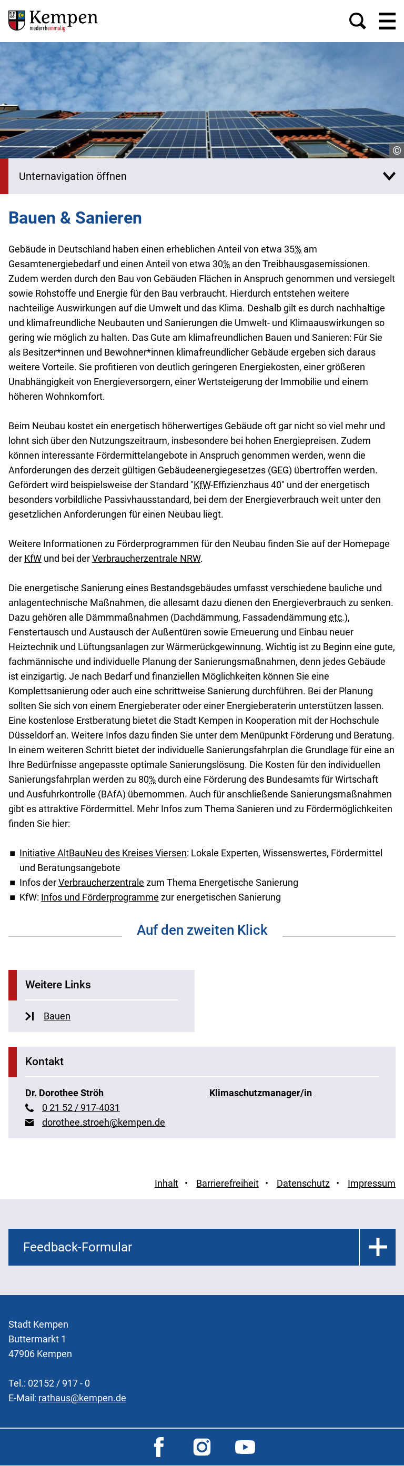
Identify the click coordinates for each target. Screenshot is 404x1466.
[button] (357, 21)
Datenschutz (303, 1183)
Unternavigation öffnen (73, 176)
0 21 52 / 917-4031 (81, 1107)
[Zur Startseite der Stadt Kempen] (53, 21)
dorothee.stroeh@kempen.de (103, 1122)
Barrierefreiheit (227, 1183)
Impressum (372, 1183)
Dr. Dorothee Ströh (64, 1092)
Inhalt (166, 1183)
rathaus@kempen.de (82, 1397)
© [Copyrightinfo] (396, 150)
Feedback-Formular (77, 1247)
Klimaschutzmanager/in (260, 1092)
